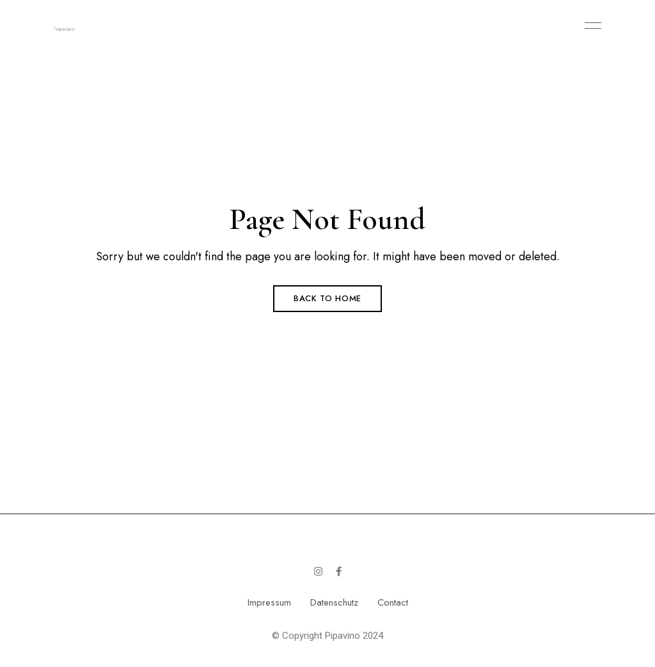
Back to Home (327, 298)
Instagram (318, 571)
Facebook (339, 571)
